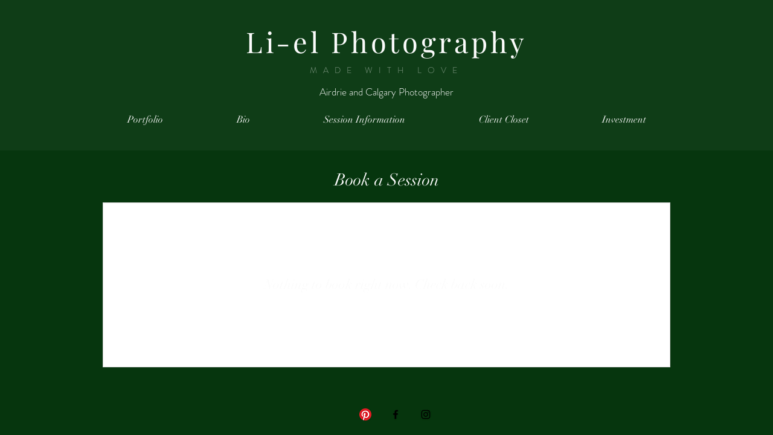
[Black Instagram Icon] (426, 414)
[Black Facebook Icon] (396, 414)
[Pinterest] (365, 414)
